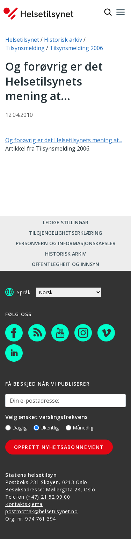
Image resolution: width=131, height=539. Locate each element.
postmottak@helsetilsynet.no (41, 511)
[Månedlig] (68, 428)
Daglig (16, 427)
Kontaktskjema (24, 504)
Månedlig (79, 427)
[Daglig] (8, 428)
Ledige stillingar (65, 222)
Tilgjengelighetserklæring (65, 233)
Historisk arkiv (65, 253)
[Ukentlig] (36, 428)
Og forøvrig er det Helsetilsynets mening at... (63, 140)
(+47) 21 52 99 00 (48, 496)
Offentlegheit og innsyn (65, 264)
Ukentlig (46, 427)
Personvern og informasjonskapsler (66, 243)
